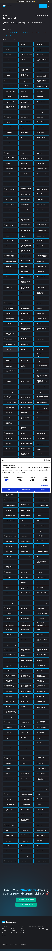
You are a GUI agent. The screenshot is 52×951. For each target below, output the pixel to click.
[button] (48, 6)
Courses (4, 930)
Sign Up (22, 930)
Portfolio (13, 930)
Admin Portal (23, 933)
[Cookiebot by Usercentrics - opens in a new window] (44, 460)
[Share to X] (43, 15)
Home (3, 928)
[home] (7, 6)
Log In (21, 928)
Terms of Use (13, 944)
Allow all (42, 489)
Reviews (4, 933)
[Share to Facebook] (41, 15)
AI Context (5, 944)
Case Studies (14, 933)
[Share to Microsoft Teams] (47, 15)
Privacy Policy (23, 944)
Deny (9, 489)
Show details (44, 485)
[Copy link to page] (39, 15)
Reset (9, 29)
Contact (4, 935)
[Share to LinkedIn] (45, 15)
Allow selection (26, 489)
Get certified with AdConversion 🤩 (26, 1)
